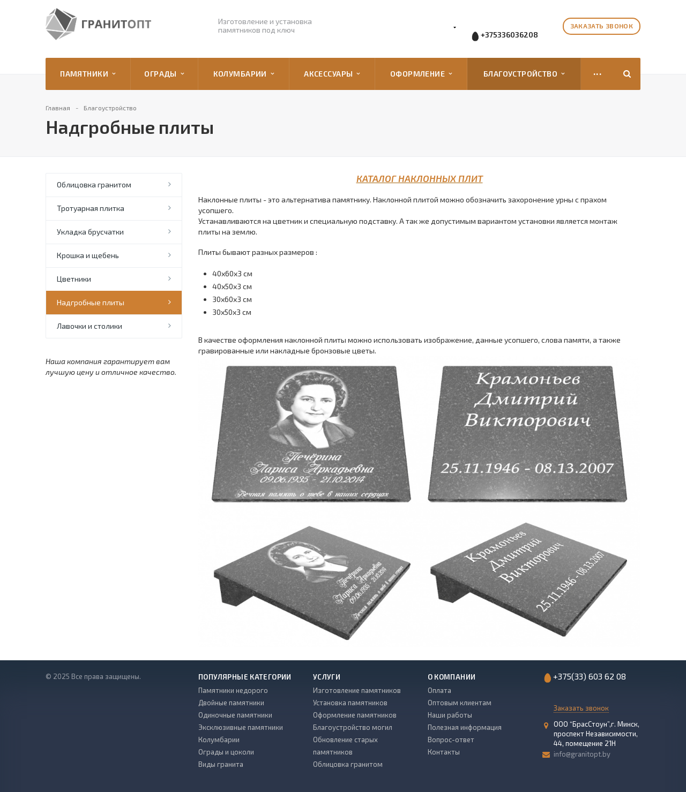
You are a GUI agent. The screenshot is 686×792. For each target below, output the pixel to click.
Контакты (444, 752)
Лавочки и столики (89, 325)
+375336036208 (509, 34)
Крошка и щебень (88, 255)
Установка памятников (350, 702)
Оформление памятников (355, 715)
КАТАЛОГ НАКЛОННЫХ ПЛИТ (419, 178)
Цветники (74, 278)
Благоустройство (524, 74)
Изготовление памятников (357, 690)
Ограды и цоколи (226, 752)
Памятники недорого (233, 690)
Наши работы (450, 715)
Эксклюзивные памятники (240, 727)
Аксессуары (332, 74)
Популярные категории (245, 677)
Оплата (439, 690)
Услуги (326, 677)
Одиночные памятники (235, 715)
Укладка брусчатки (90, 231)
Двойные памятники (231, 702)
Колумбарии (243, 74)
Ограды (164, 74)
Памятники (87, 74)
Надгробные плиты (90, 302)
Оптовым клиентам (459, 702)
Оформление (421, 74)
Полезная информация (465, 727)
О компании (452, 677)
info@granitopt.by (582, 754)
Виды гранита (220, 764)
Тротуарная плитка (90, 208)
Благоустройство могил (352, 727)
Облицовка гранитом (94, 184)
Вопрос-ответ (451, 739)
